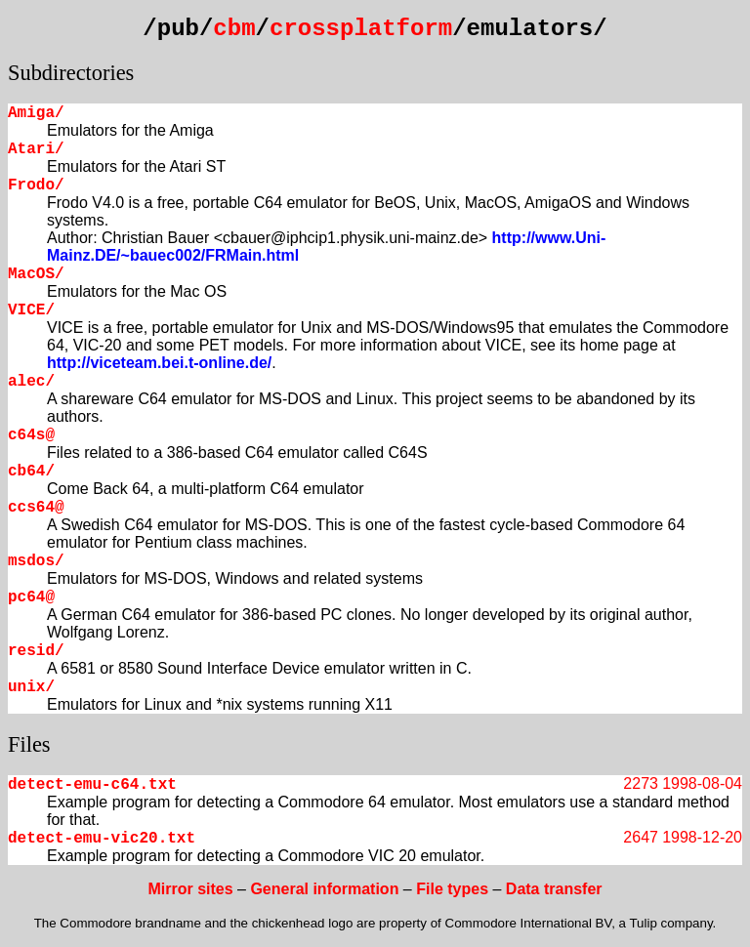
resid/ (36, 651)
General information (324, 889)
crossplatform (361, 29)
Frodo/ (36, 185)
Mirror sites (189, 889)
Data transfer (554, 889)
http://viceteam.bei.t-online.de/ (159, 362)
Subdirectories (71, 73)
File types (452, 889)
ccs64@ (36, 507)
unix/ (31, 687)
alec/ (31, 382)
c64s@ (31, 435)
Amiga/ (36, 113)
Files (29, 744)
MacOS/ (36, 274)
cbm (234, 29)
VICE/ (31, 310)
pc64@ (31, 597)
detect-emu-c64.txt (92, 785)
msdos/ (36, 561)
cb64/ (31, 471)
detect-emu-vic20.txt (101, 838)
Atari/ (36, 149)
